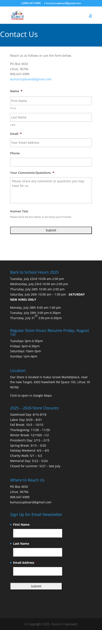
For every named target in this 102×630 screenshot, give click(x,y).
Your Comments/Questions (32, 173)
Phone (15, 153)
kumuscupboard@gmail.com (30, 79)
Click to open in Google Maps (31, 395)
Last (12, 124)
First (13, 108)
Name (16, 91)
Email (16, 134)
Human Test (19, 211)
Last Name (21, 544)
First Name (21, 525)
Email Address (25, 563)
